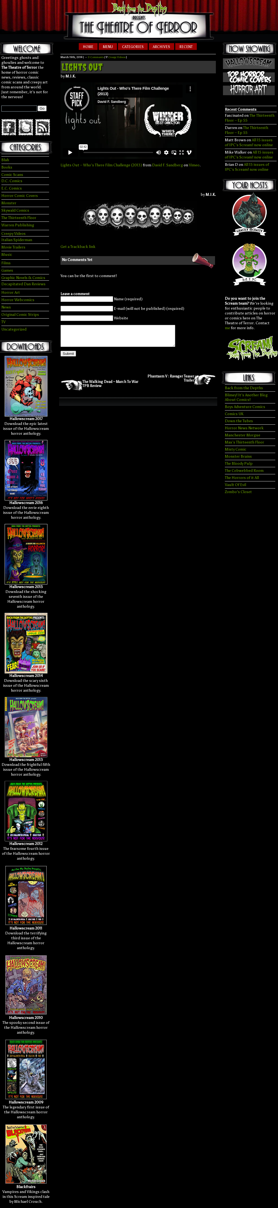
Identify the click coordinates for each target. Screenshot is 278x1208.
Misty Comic (235, 449)
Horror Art (10, 292)
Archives (161, 47)
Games (7, 270)
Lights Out (82, 67)
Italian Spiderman (16, 240)
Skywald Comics (15, 210)
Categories (133, 47)
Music (6, 254)
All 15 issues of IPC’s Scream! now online (249, 142)
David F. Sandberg (167, 165)
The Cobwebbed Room (244, 470)
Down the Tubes (239, 421)
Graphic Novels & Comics (23, 277)
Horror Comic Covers (19, 195)
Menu (108, 47)
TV (3, 322)
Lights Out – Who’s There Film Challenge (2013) (101, 165)
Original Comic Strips (20, 314)
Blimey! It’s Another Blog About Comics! (246, 397)
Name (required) (128, 299)
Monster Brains (238, 456)
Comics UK (234, 414)
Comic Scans (12, 174)
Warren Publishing (17, 225)
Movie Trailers (13, 247)
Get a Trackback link (78, 246)
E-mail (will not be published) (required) (149, 308)
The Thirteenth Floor (18, 217)
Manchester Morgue (242, 435)
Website (121, 318)
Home (88, 47)
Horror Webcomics (17, 300)
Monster (8, 203)
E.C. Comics (11, 188)
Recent (186, 47)
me (227, 328)
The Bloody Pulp (239, 463)
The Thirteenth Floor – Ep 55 (246, 130)
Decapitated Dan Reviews (23, 284)
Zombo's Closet (238, 492)
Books (6, 167)
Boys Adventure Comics (245, 406)
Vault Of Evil (235, 484)
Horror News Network (244, 428)
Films (6, 263)
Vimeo (194, 165)
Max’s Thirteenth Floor (244, 442)
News (6, 307)
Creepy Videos (13, 233)
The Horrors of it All (242, 477)
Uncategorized (13, 329)
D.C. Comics (11, 181)
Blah (5, 160)
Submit (68, 358)
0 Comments (96, 57)
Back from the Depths (244, 388)
